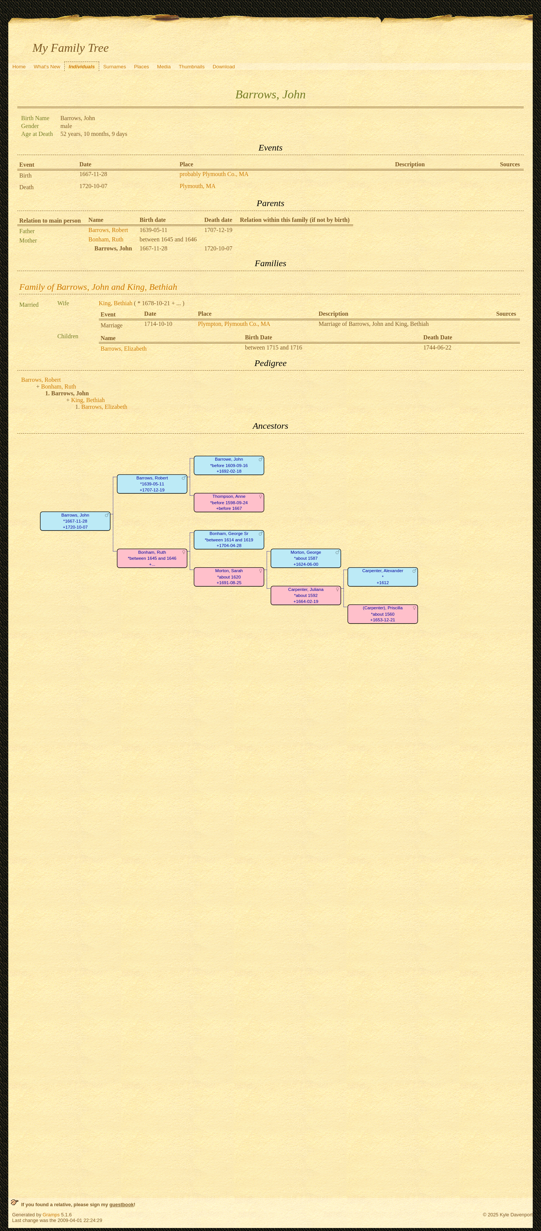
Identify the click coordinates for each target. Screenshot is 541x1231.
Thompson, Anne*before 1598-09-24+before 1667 (229, 502)
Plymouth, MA (198, 186)
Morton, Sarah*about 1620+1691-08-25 (229, 576)
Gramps (51, 1214)
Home (19, 66)
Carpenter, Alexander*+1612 (382, 576)
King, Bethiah (116, 303)
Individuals (82, 66)
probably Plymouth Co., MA (214, 174)
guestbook (121, 1204)
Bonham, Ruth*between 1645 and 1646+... (152, 558)
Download (224, 66)
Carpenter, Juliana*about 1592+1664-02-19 (305, 595)
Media (164, 66)
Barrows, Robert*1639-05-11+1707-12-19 (152, 484)
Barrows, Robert (108, 230)
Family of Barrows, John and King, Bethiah (98, 287)
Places (141, 66)
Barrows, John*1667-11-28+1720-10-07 (75, 521)
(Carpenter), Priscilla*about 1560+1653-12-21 (383, 613)
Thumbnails (192, 66)
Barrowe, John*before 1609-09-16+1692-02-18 (229, 465)
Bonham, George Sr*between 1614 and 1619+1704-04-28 (229, 539)
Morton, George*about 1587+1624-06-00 (306, 558)
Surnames (114, 66)
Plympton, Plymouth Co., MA (234, 324)
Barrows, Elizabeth (124, 348)
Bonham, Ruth (105, 239)
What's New (47, 66)
